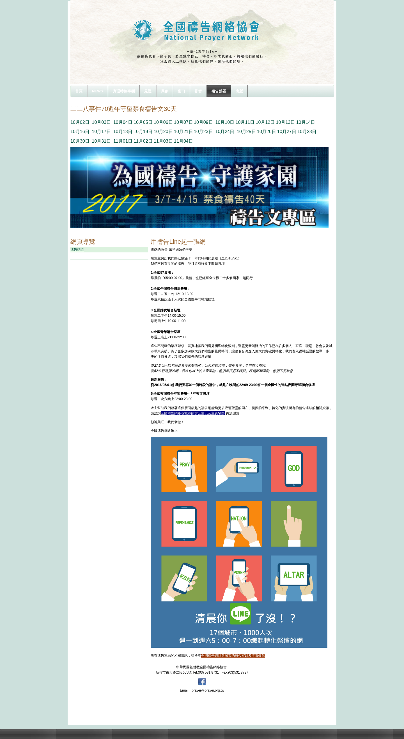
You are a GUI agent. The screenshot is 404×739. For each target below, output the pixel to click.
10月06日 (163, 122)
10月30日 (79, 141)
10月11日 (245, 122)
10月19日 (143, 131)
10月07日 (183, 122)
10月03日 (101, 122)
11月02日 (143, 141)
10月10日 (225, 122)
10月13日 (285, 122)
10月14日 (305, 122)
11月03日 (163, 141)
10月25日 (246, 131)
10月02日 (79, 122)
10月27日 (286, 131)
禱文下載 (84, 263)
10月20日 (163, 131)
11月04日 (183, 141)
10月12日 (265, 122)
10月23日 (203, 131)
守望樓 (82, 256)
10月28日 (306, 131)
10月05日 (143, 122)
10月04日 (122, 122)
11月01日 (122, 141)
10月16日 (79, 131)
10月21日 (183, 131)
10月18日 (122, 131)
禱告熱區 (77, 250)
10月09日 (203, 122)
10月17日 (101, 131)
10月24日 (225, 131)
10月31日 (101, 141)
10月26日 (266, 131)
